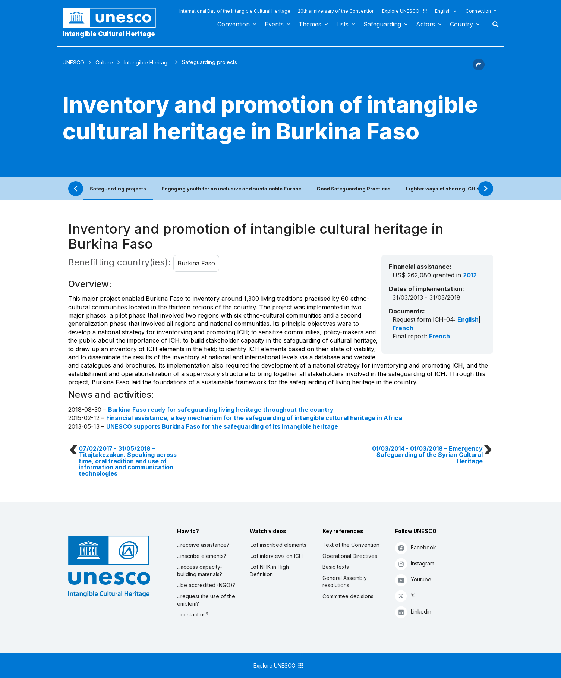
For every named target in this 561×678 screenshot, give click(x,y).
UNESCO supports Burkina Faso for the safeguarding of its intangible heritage (222, 426)
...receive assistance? (203, 545)
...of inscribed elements (278, 545)
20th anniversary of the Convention (336, 11)
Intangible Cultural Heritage (109, 34)
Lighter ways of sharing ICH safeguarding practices (470, 189)
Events (274, 24)
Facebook (415, 548)
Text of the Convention (350, 545)
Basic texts (335, 567)
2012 (470, 275)
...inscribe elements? (201, 556)
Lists (342, 24)
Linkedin (413, 612)
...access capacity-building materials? (199, 570)
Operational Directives (349, 556)
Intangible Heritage (147, 62)
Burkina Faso (196, 263)
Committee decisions (348, 596)
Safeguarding (382, 24)
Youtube (413, 580)
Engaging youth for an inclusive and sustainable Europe (231, 189)
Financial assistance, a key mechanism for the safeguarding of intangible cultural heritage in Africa (254, 418)
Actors (425, 24)
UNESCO (73, 62)
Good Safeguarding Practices (353, 189)
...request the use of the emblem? (206, 600)
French (403, 328)
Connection (478, 11)
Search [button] (493, 24)
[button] (479, 68)
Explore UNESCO (405, 11)
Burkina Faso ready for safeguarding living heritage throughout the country (221, 409)
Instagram (414, 564)
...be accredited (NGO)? (206, 585)
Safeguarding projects (118, 189)
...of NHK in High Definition (269, 570)
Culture (104, 62)
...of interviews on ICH (276, 556)
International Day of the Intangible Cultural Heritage (234, 11)
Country (461, 24)
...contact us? (192, 614)
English (443, 11)
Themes (310, 24)
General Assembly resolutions (344, 582)
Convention (233, 24)
